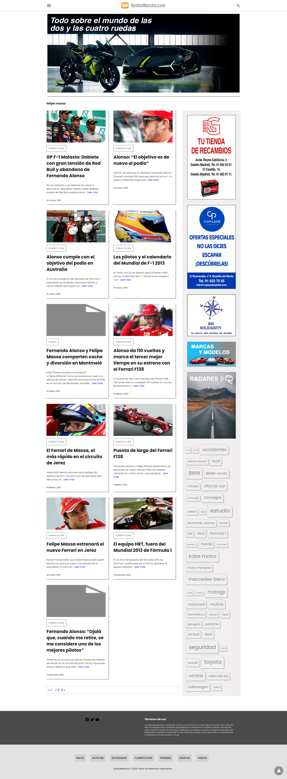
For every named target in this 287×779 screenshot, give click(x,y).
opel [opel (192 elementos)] (225, 614)
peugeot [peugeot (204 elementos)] (194, 624)
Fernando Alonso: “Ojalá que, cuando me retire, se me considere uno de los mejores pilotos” (74, 640)
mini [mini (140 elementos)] (189, 592)
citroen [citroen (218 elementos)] (193, 486)
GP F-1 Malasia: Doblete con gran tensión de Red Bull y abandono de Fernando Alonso (73, 166)
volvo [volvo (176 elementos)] (216, 687)
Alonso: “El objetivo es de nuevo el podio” (141, 160)
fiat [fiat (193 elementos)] (190, 534)
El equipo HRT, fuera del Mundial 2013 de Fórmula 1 (142, 547)
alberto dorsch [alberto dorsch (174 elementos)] (197, 461)
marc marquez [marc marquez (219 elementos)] (199, 568)
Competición (56, 148)
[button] (211, 157)
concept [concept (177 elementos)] (193, 498)
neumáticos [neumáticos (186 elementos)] (196, 614)
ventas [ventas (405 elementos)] (195, 676)
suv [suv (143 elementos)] (223, 648)
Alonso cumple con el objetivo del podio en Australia (70, 263)
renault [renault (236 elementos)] (194, 634)
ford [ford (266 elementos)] (200, 533)
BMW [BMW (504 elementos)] (194, 473)
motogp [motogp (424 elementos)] (216, 592)
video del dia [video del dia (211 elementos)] (218, 676)
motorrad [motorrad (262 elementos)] (196, 604)
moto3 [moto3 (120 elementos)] (199, 593)
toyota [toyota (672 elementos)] (213, 662)
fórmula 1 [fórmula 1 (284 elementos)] (218, 533)
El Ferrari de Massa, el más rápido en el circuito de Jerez (74, 456)
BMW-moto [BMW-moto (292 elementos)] (217, 473)
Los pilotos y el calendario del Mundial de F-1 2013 (142, 260)
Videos (53, 342)
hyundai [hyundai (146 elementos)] (222, 544)
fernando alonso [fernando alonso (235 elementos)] (201, 523)
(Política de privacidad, (185, 725)
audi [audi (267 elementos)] (216, 461)
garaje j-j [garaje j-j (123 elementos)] (191, 544)
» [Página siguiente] (64, 690)
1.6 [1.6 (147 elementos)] (188, 450)
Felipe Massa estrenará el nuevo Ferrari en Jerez (75, 547)
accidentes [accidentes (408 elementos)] (214, 449)
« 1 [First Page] (50, 690)
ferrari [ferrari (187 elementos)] (223, 523)
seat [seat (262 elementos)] (208, 634)
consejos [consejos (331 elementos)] (213, 497)
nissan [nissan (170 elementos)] (213, 614)
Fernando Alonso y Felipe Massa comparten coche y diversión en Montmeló (74, 357)
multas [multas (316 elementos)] (216, 604)
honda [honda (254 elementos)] (206, 544)
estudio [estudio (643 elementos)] (220, 510)
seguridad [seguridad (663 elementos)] (202, 647)
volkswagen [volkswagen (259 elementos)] (198, 686)
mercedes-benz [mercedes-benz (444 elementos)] (207, 579)
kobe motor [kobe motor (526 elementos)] (203, 556)
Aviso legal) (200, 725)
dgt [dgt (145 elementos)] (203, 511)
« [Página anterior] (56, 690)
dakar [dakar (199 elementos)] (192, 511)
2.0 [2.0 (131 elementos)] (195, 450)
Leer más (92, 192)
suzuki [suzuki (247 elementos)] (193, 662)
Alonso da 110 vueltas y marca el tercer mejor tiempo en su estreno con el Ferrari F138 (141, 360)
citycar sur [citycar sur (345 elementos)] (214, 486)
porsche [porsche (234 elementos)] (212, 624)
